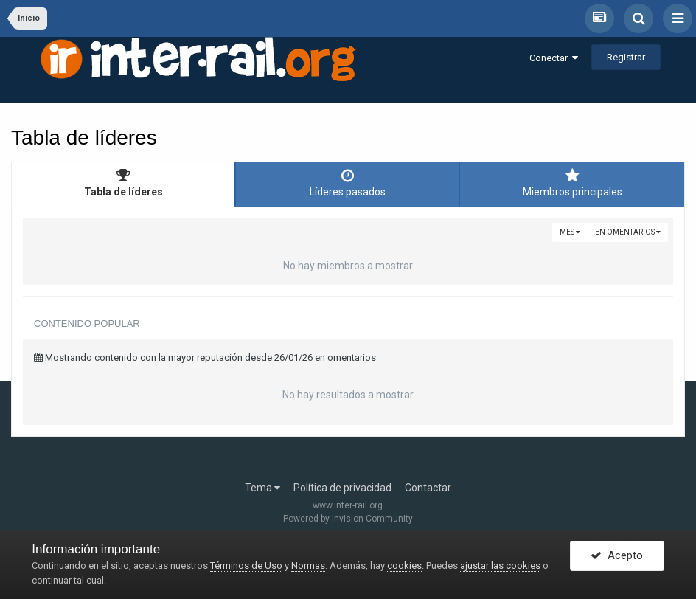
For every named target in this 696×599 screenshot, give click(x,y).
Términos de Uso (246, 565)
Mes (570, 232)
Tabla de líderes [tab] (123, 183)
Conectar (553, 57)
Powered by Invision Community (348, 518)
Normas (308, 565)
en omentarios (628, 232)
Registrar (626, 57)
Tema (262, 488)
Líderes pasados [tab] (347, 183)
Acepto (617, 557)
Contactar (428, 488)
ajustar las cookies (500, 565)
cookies (404, 565)
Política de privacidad (342, 488)
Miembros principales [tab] (572, 183)
